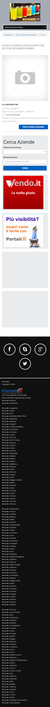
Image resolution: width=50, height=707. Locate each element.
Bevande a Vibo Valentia (11, 703)
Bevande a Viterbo (9, 604)
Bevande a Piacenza (9, 573)
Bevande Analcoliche (9, 403)
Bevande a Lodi (7, 551)
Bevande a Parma (8, 668)
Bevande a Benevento (10, 617)
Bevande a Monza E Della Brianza (14, 660)
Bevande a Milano (8, 458)
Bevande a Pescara (9, 472)
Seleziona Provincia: (12, 147)
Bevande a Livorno (9, 451)
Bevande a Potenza (9, 676)
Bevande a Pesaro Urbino (11, 671)
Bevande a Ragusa (9, 578)
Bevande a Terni (8, 692)
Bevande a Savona (9, 687)
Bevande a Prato (8, 477)
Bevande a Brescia (9, 522)
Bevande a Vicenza (9, 504)
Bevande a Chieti (8, 530)
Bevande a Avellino (9, 514)
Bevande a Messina (9, 657)
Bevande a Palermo (9, 567)
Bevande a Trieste (8, 596)
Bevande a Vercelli (9, 501)
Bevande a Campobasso (11, 625)
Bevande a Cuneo (8, 435)
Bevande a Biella (8, 519)
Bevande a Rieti (7, 681)
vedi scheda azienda (33, 127)
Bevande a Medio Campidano (13, 557)
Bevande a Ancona (9, 609)
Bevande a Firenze (9, 538)
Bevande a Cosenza (9, 432)
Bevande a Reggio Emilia (11, 581)
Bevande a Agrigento (10, 408)
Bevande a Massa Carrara (11, 655)
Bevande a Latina (8, 448)
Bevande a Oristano (9, 665)
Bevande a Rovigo (8, 684)
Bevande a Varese (8, 498)
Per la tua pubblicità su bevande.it (14, 395)
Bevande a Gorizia (9, 443)
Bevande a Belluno (9, 517)
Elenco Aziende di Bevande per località (16, 398)
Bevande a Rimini (8, 482)
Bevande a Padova (9, 466)
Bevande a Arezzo (8, 511)
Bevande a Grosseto (9, 543)
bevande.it (6, 381)
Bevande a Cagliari (9, 424)
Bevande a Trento (8, 695)
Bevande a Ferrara (9, 437)
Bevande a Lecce (8, 549)
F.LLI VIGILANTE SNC (10, 104)
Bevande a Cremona (9, 533)
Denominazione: (10, 157)
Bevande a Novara (9, 562)
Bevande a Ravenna (9, 679)
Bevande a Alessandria (10, 509)
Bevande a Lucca (8, 652)
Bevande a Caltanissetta (11, 525)
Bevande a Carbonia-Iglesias (12, 427)
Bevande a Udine (8, 697)
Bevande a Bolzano (9, 421)
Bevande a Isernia (8, 445)
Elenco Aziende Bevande (26, 35)
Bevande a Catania (9, 628)
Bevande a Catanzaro (10, 429)
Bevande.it (8, 35)
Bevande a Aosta (8, 411)
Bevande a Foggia (8, 639)
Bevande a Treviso (9, 496)
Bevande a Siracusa (9, 589)
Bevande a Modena (9, 559)
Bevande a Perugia (9, 570)
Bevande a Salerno (9, 485)
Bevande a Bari (7, 615)
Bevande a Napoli (8, 461)
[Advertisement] (23, 269)
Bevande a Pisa (7, 673)
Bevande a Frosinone (10, 541)
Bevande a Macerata (9, 453)
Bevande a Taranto (9, 490)
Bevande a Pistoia (8, 474)
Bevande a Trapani (9, 594)
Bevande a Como (8, 631)
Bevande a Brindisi (9, 623)
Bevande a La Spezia (9, 647)
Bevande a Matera (9, 456)
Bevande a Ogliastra (9, 464)
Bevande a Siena (8, 488)
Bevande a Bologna (9, 620)
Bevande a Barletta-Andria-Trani (14, 416)
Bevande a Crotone (9, 633)
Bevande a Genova (9, 641)
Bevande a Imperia (9, 644)
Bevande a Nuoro (8, 663)
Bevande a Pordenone (10, 575)
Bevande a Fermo (8, 636)
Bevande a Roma (8, 583)
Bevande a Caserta (9, 527)
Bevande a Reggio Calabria (12, 480)
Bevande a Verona (9, 602)
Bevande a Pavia (8, 469)
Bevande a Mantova (9, 554)
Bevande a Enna (8, 535)
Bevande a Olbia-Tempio (11, 565)
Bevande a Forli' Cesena (11, 440)
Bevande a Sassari (9, 586)
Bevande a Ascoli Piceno (11, 612)
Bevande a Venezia (9, 599)
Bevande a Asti (7, 413)
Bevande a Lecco (8, 649)
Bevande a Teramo (9, 591)
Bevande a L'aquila (9, 546)
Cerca (25, 168)
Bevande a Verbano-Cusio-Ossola (14, 700)
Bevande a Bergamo (9, 419)
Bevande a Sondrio (9, 689)
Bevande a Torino (8, 493)
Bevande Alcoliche (9, 400)
